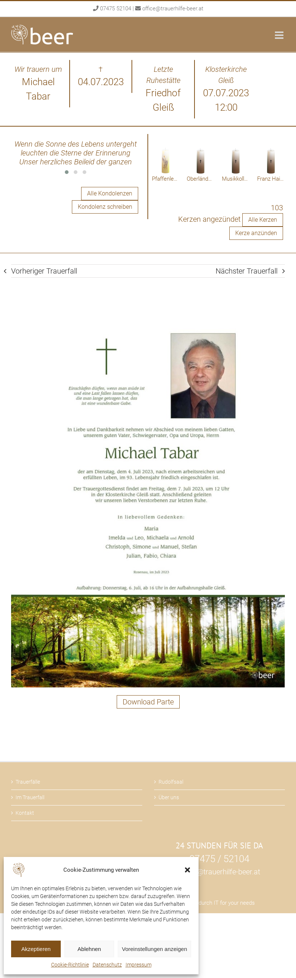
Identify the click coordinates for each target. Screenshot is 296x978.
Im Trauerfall (30, 797)
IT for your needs (234, 903)
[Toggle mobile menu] (280, 35)
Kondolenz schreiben (105, 206)
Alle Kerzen (262, 219)
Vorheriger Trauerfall (44, 271)
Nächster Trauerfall (246, 271)
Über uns (169, 797)
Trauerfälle (28, 782)
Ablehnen (89, 949)
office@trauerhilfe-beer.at (172, 8)
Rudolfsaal (171, 782)
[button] (187, 870)
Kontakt (25, 813)
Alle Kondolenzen (109, 193)
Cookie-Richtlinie (70, 965)
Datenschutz (107, 965)
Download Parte (148, 701)
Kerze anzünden (256, 233)
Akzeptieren (35, 949)
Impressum (139, 965)
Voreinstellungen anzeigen (154, 949)
